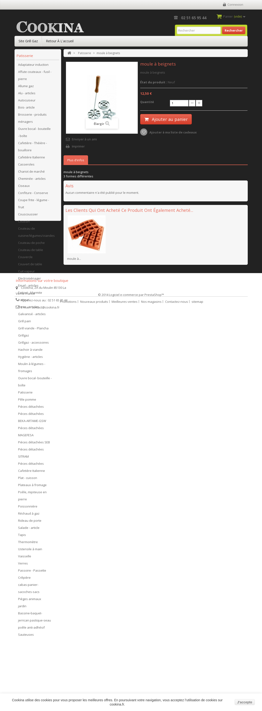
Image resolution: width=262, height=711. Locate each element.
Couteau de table (30, 251)
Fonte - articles (28, 308)
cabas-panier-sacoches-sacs (29, 590)
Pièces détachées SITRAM (31, 454)
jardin (22, 608)
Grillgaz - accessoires (33, 344)
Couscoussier (28, 216)
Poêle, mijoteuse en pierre (32, 497)
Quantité (147, 102)
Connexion (235, 4)
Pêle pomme (27, 401)
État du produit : (153, 82)
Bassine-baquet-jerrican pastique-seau (34, 618)
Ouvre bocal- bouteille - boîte (35, 383)
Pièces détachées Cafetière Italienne (31, 468)
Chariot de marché (31, 173)
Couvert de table (30, 266)
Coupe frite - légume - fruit (33, 205)
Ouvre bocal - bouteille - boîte (34, 134)
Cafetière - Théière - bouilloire (32, 148)
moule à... (74, 258)
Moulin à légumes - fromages (31, 369)
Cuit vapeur (26, 273)
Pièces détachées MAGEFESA (31, 433)
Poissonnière (27, 508)
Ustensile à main (30, 551)
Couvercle (25, 258)
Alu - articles (26, 95)
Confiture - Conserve (33, 194)
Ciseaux (24, 187)
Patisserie (25, 394)
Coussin (24, 223)
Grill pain (24, 323)
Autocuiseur (26, 102)
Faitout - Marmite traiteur (30, 297)
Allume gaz (26, 87)
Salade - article (29, 529)
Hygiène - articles (30, 358)
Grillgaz (23, 337)
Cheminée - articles (32, 180)
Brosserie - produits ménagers (32, 119)
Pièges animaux (29, 600)
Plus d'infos (75, 160)
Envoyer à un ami (84, 139)
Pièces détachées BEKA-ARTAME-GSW (32, 419)
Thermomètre (28, 543)
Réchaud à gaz (29, 515)
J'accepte (244, 702)
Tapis (22, 536)
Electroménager (29, 280)
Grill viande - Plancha (33, 330)
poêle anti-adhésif (31, 629)
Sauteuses (26, 636)
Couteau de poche (31, 244)
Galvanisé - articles (32, 315)
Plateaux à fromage (32, 486)
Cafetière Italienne (31, 159)
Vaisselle (24, 558)
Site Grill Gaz (28, 41)
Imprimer (78, 146)
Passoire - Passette (32, 572)
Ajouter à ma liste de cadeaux (173, 132)
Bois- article (26, 109)
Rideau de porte (29, 522)
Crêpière (24, 579)
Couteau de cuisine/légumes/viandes (36, 233)
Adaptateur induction (33, 66)
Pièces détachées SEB (34, 444)
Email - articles (28, 287)
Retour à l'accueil (60, 41)
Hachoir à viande (30, 351)
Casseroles (26, 166)
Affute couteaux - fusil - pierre (34, 77)
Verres (23, 565)
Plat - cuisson (27, 479)
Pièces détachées (31, 408)
